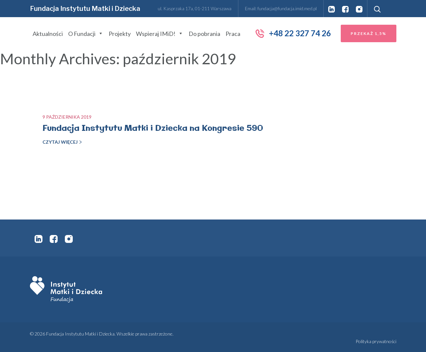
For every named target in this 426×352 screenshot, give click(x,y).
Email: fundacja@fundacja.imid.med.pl (281, 8)
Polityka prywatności (376, 341)
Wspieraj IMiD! (159, 33)
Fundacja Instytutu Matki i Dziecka (85, 9)
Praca (233, 33)
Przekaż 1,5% (368, 33)
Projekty (120, 33)
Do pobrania (204, 33)
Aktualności (48, 33)
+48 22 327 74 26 (293, 33)
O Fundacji (85, 33)
